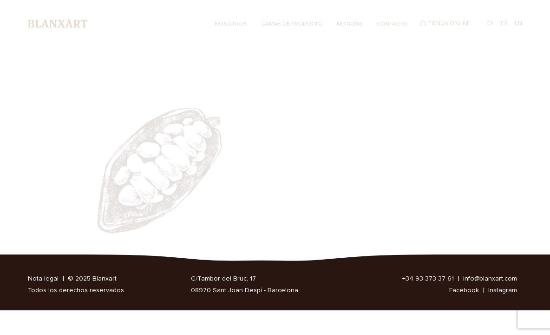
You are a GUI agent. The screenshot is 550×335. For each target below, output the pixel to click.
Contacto (392, 24)
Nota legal (43, 278)
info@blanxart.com (490, 278)
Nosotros (231, 24)
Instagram (502, 290)
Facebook (464, 290)
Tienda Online (449, 24)
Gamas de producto (292, 24)
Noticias (350, 24)
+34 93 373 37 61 (428, 278)
